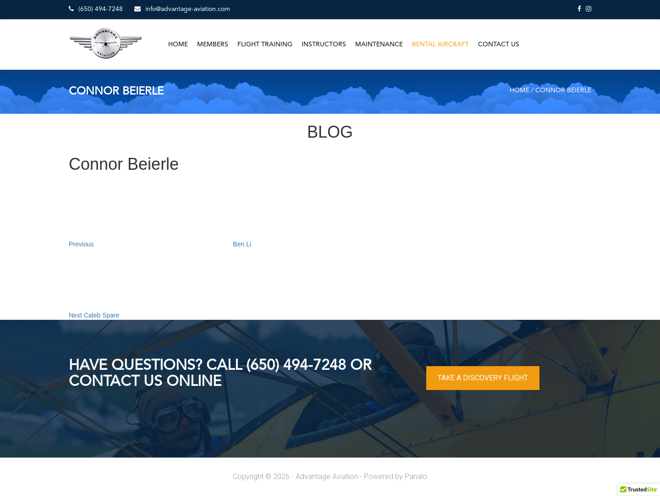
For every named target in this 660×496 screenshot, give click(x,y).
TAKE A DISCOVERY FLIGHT (483, 377)
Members (212, 44)
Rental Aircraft (440, 44)
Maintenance (379, 44)
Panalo (416, 476)
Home (178, 44)
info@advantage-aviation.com (182, 9)
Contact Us (498, 44)
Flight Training (264, 44)
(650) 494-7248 (96, 9)
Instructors (324, 44)
